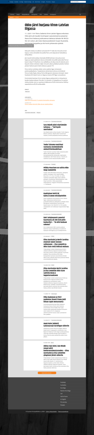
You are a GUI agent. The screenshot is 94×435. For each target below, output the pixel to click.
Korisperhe (34, 14)
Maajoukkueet (25, 14)
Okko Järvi (27, 91)
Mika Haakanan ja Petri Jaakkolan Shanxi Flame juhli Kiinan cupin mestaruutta (55, 299)
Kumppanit (53, 14)
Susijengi (11, 1)
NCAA (52, 236)
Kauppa (53, 1)
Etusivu (12, 14)
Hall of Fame (37, 1)
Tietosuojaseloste (63, 411)
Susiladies (16, 1)
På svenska (48, 1)
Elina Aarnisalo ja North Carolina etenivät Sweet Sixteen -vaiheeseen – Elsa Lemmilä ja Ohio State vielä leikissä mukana (56, 243)
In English (43, 1)
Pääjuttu (38, 112)
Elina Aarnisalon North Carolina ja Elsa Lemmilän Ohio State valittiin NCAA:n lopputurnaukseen (56, 272)
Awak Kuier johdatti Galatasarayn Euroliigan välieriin (56, 324)
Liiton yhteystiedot (51, 411)
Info (41, 14)
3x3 (33, 1)
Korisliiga (21, 1)
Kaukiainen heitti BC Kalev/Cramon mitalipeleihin (55, 194)
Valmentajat (54, 293)
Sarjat (18, 14)
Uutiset (46, 14)
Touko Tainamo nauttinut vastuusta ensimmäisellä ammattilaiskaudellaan (53, 147)
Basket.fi (12, 17)
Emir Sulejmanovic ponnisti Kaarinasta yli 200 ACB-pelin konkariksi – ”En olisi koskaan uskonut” (55, 221)
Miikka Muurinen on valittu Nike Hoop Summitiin (56, 169)
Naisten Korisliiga (27, 1)
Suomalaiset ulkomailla (30, 112)
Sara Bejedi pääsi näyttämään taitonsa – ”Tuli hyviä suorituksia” (55, 127)
